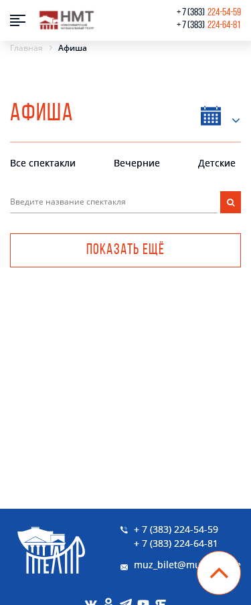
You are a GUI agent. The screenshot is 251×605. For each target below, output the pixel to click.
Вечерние (137, 162)
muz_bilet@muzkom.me (187, 564)
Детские (217, 162)
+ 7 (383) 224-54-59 (176, 529)
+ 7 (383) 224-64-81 (176, 543)
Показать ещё (125, 250)
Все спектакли (43, 162)
